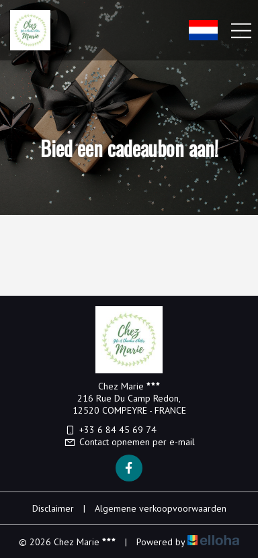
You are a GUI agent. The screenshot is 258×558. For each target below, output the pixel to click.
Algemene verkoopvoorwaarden (160, 508)
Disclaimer (53, 508)
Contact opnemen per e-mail (129, 442)
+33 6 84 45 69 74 (110, 430)
